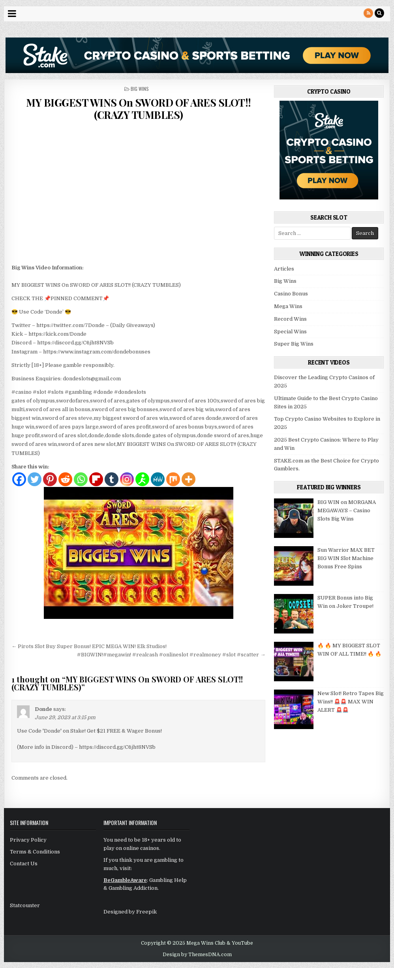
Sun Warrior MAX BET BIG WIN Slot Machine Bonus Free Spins (346, 558)
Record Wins (290, 319)
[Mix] (173, 479)
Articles (284, 269)
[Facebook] (19, 479)
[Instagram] (127, 479)
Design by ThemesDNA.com (197, 954)
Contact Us (24, 864)
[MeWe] (158, 479)
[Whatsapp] (81, 479)
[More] (188, 479)
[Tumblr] (111, 479)
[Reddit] (65, 479)
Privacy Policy (28, 840)
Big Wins (140, 88)
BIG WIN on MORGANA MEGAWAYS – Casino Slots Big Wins (346, 510)
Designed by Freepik (130, 912)
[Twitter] (34, 479)
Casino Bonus (291, 294)
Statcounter (25, 905)
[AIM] (142, 479)
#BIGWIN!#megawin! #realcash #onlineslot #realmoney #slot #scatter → (171, 655)
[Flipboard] (96, 479)
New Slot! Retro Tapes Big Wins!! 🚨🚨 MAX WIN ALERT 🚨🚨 (350, 701)
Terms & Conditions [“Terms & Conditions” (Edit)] (35, 852)
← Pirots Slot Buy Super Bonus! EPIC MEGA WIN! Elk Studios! (89, 646)
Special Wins (290, 332)
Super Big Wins (293, 344)
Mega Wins (288, 306)
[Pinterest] (50, 479)
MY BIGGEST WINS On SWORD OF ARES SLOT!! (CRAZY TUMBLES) (138, 109)
